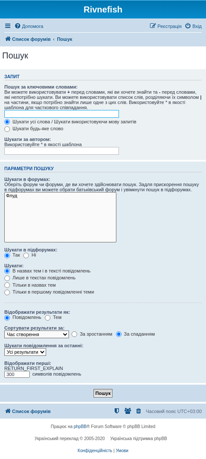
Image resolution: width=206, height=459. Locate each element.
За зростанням (92, 334)
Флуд (60, 196)
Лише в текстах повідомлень (39, 277)
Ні (29, 254)
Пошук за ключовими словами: (41, 86)
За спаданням (135, 334)
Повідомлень (22, 317)
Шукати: (14, 265)
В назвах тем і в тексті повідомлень (47, 270)
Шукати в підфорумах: (30, 249)
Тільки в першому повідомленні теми (49, 291)
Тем (53, 317)
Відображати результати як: (37, 312)
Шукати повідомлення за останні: (43, 345)
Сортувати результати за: (34, 327)
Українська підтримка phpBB (138, 438)
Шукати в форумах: (27, 179)
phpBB (80, 426)
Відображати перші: (27, 363)
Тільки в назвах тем (30, 285)
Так (12, 254)
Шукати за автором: (27, 139)
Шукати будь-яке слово (33, 128)
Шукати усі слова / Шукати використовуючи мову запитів (70, 121)
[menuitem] (28, 26)
